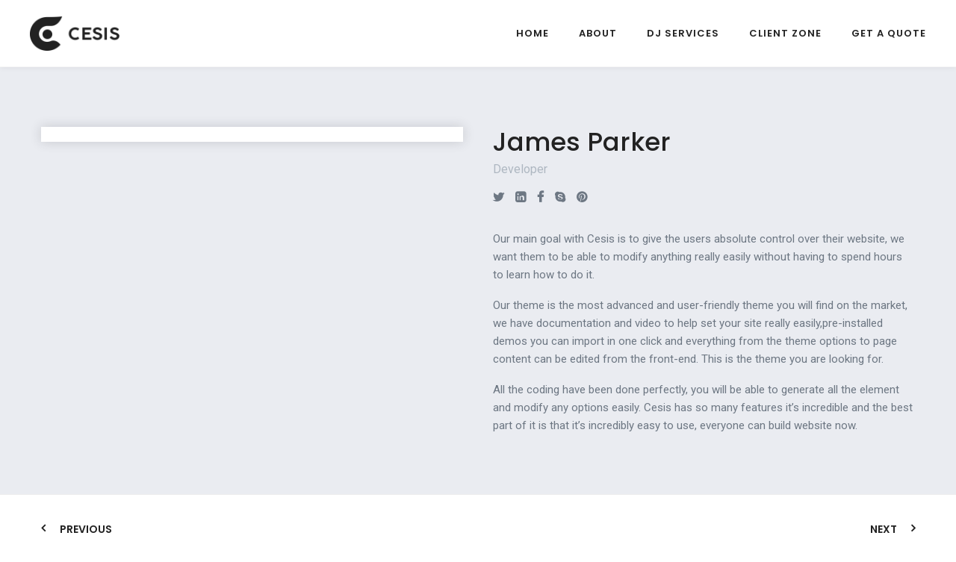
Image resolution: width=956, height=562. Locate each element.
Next (883, 529)
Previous (86, 529)
